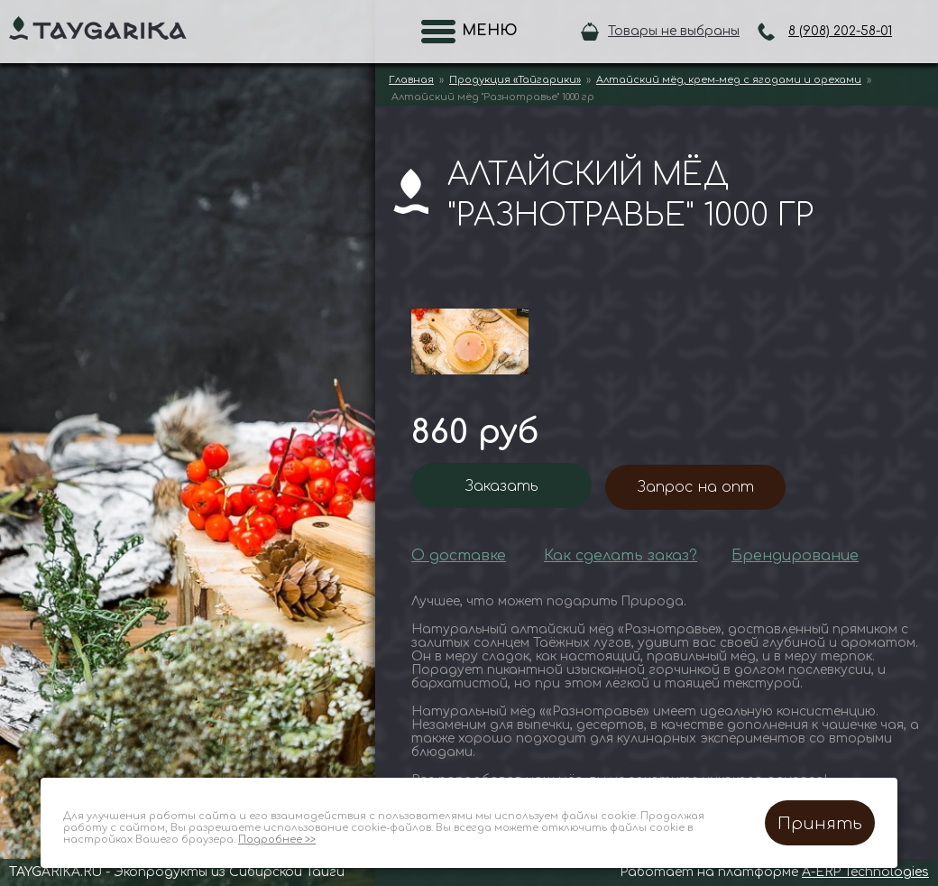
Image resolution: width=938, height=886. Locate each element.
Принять (819, 824)
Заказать (501, 486)
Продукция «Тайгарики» (515, 80)
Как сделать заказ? (620, 556)
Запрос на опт (696, 487)
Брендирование (795, 556)
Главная (411, 80)
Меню (484, 31)
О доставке (458, 556)
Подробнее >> (277, 839)
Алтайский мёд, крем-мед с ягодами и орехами (728, 80)
